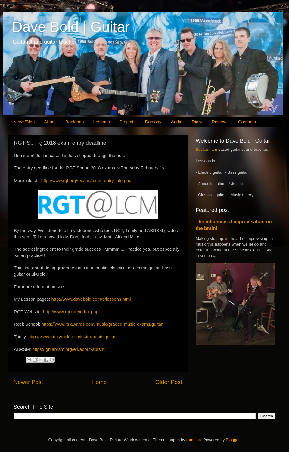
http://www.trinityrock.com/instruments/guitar (72, 336)
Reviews (220, 121)
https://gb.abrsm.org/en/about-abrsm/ (69, 349)
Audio (176, 121)
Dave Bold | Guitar (71, 27)
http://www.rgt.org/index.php (70, 311)
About (50, 121)
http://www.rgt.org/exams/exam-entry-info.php (86, 180)
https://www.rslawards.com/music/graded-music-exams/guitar (102, 324)
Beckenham (206, 149)
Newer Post (28, 382)
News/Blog (24, 121)
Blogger (233, 440)
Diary (197, 121)
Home (99, 382)
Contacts (247, 121)
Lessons (101, 121)
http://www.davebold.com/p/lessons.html (91, 299)
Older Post (168, 382)
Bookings (74, 121)
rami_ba (193, 440)
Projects (127, 121)
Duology (153, 121)
